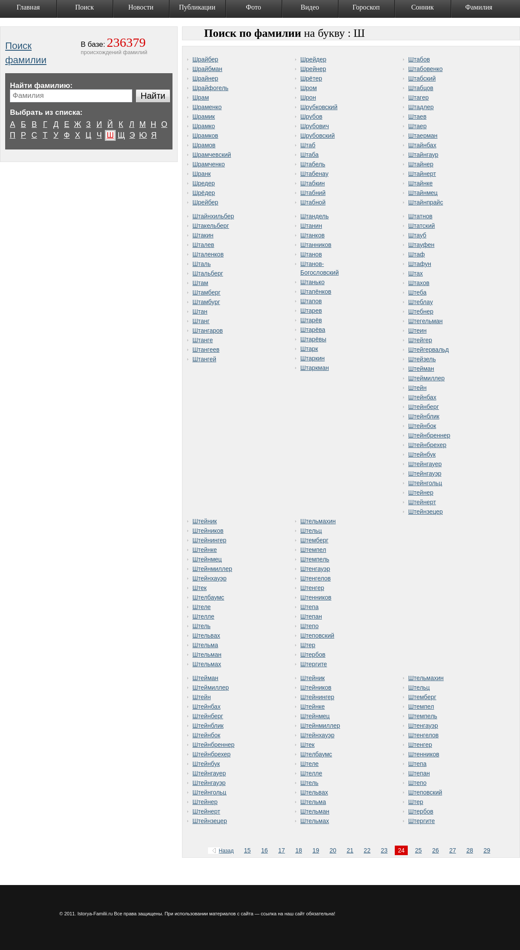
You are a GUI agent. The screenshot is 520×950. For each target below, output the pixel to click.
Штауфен (421, 244)
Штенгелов (315, 578)
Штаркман (314, 367)
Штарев (311, 310)
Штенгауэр (315, 568)
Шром (308, 87)
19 (315, 850)
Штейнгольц (425, 483)
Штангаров (207, 330)
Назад (221, 851)
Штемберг (314, 540)
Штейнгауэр (425, 473)
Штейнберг (423, 406)
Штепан (311, 616)
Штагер (418, 97)
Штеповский (317, 635)
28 (469, 850)
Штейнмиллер (212, 568)
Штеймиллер (426, 378)
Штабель (312, 164)
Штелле (203, 616)
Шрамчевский (211, 154)
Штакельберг (210, 225)
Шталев (203, 244)
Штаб (307, 145)
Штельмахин (318, 521)
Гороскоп (366, 7)
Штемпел (313, 549)
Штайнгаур (423, 154)
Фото (253, 7)
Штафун (419, 263)
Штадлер (421, 107)
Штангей (204, 359)
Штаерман (423, 135)
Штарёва (312, 329)
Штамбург (206, 301)
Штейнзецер (425, 511)
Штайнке (420, 183)
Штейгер (420, 340)
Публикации (197, 7)
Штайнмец (423, 192)
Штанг (201, 321)
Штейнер (420, 492)
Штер (307, 645)
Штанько (312, 282)
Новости (140, 7)
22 (367, 850)
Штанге (202, 340)
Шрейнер (313, 68)
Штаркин (312, 358)
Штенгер (312, 587)
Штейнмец (207, 559)
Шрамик (203, 116)
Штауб (417, 235)
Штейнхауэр (209, 578)
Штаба (309, 154)
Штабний (312, 192)
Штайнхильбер (213, 216)
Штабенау (314, 173)
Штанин (311, 225)
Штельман (206, 654)
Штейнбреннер (429, 435)
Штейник (204, 521)
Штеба (417, 292)
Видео (310, 7)
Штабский (422, 78)
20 (332, 850)
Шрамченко (208, 164)
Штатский (421, 225)
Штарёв (311, 320)
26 (435, 850)
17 (281, 850)
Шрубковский (319, 107)
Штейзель (422, 359)
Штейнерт (422, 502)
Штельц (311, 530)
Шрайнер (205, 78)
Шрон (308, 97)
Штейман (421, 368)
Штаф (416, 254)
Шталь (201, 263)
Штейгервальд (428, 349)
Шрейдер (313, 59)
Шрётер (311, 78)
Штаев (417, 116)
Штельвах (206, 635)
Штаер (417, 126)
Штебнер (420, 311)
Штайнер (420, 164)
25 (418, 850)
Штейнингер (209, 540)
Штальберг (207, 273)
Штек (199, 587)
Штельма (205, 645)
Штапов (311, 301)
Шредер (203, 183)
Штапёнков (315, 291)
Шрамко (203, 126)
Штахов (418, 282)
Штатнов (420, 216)
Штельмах (206, 664)
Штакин (203, 235)
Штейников (208, 530)
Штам (200, 282)
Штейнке (204, 549)
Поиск (84, 7)
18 (298, 850)
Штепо (309, 626)
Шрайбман (207, 68)
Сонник (422, 7)
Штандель (314, 216)
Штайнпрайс (425, 202)
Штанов (311, 254)
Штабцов (420, 87)
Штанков (312, 235)
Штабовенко (425, 68)
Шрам (200, 97)
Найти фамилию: (41, 85)
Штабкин (312, 183)
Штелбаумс (208, 597)
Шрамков (205, 135)
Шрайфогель (210, 87)
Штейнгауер (425, 463)
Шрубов (311, 116)
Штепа (309, 606)
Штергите (313, 664)
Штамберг (206, 292)
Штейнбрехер (427, 444)
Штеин (417, 330)
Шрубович (314, 126)
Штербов (312, 654)
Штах (415, 273)
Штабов (419, 59)
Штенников (316, 597)
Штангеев (205, 349)
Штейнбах (422, 397)
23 (384, 850)
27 (452, 850)
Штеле (201, 606)
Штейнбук (422, 454)
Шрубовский (317, 135)
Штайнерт (422, 173)
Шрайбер (205, 59)
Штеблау (420, 301)
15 (247, 850)
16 (264, 850)
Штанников (316, 244)
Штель (201, 626)
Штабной (312, 202)
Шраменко (207, 107)
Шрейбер (205, 202)
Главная (28, 7)
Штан (200, 311)
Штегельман (425, 321)
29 (487, 850)
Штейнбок (422, 425)
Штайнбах (422, 145)
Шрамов (203, 145)
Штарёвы (313, 339)
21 (350, 850)
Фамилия (478, 7)
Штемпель (314, 559)
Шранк (201, 173)
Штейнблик (423, 416)
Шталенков (208, 254)
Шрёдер (203, 192)
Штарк (309, 348)
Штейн (417, 387)
